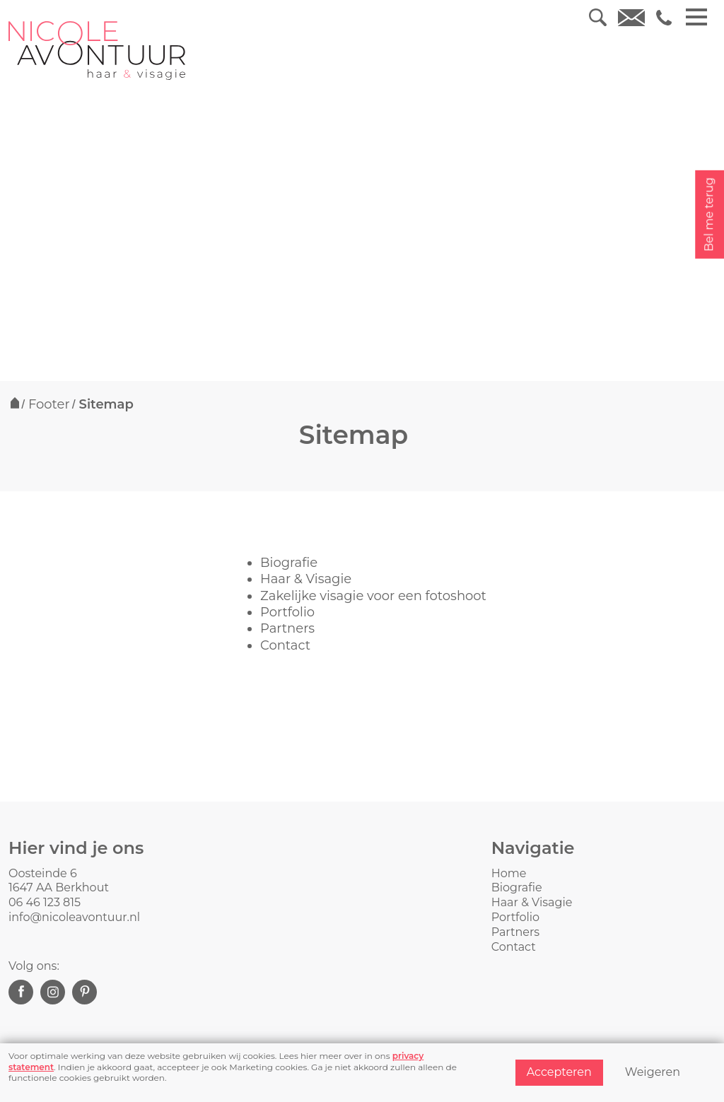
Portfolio (287, 612)
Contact (285, 645)
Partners (287, 628)
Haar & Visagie (305, 579)
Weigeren (652, 1072)
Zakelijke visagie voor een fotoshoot (373, 596)
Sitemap (106, 404)
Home (509, 873)
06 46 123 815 (44, 902)
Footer (49, 404)
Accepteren (559, 1072)
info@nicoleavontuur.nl (74, 917)
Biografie (288, 562)
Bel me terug (709, 214)
